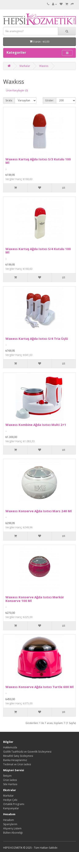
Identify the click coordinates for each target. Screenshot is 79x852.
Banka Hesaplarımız (15, 760)
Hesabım (8, 820)
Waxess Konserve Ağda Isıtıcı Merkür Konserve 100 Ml (34, 599)
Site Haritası (10, 784)
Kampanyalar (11, 808)
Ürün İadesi (10, 780)
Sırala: (9, 100)
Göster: (49, 100)
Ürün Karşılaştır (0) (17, 90)
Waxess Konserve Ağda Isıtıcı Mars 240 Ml (38, 511)
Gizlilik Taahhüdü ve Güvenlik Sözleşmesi (27, 751)
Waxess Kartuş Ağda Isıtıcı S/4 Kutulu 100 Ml (38, 251)
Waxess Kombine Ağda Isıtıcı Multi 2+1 (35, 425)
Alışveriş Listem (12, 828)
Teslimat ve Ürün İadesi (17, 764)
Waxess (43, 66)
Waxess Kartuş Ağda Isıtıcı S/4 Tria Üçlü (36, 338)
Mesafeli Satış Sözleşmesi (18, 756)
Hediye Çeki (10, 800)
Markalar (25, 66)
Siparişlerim (10, 824)
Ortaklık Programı (13, 804)
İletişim (7, 776)
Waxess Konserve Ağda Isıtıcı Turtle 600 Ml (39, 687)
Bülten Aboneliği (13, 832)
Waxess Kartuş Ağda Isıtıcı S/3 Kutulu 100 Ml (38, 161)
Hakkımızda (10, 747)
